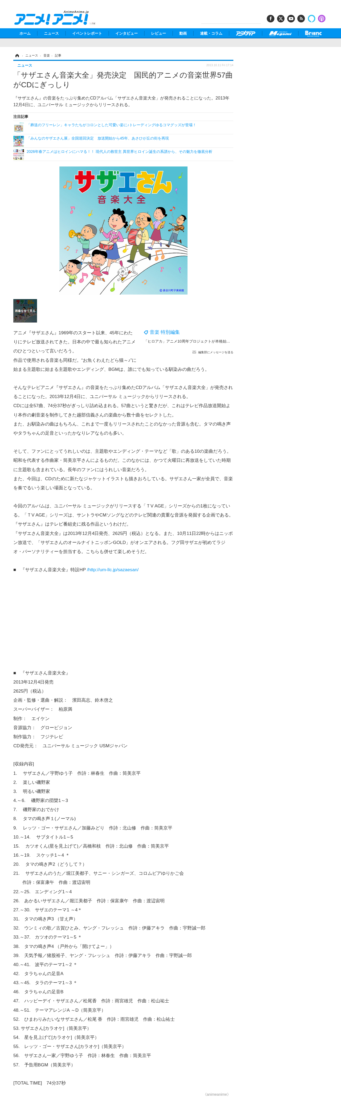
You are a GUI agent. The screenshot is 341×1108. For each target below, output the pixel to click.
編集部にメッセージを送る (215, 352)
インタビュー (126, 33)
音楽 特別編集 (165, 332)
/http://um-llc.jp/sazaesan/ (113, 569)
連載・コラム (211, 33)
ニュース (51, 33)
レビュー (158, 33)
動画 (183, 33)
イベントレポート (87, 33)
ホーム (25, 33)
